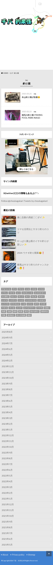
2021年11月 (8, 510)
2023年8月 (7, 389)
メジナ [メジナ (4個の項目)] (19, 308)
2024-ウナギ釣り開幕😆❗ (23, 253)
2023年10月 (8, 377)
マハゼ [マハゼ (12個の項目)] (11, 308)
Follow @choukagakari (12, 201)
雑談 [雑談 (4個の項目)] (29, 315)
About (5, 554)
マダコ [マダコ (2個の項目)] (4, 308)
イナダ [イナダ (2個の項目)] (41, 289)
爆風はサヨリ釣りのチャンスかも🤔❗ (25, 267)
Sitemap (31, 554)
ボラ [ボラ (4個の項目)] (36, 304)
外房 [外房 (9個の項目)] (20, 311)
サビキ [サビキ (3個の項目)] (33, 296)
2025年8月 (7, 331)
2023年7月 (7, 395)
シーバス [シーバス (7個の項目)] (5, 304)
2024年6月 (7, 349)
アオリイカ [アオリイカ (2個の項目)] (6, 289)
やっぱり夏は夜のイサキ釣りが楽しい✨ (25, 243)
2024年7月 (7, 343)
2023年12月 (8, 366)
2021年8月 (7, 527)
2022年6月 (7, 469)
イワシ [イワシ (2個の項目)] (4, 293)
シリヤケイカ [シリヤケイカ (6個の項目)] (31, 300)
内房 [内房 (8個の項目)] (3, 311)
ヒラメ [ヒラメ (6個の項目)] (30, 304)
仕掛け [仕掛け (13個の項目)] (46, 308)
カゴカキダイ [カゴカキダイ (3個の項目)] (40, 293)
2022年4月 (7, 481)
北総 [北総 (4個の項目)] (9, 311)
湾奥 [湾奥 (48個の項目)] (3, 315)
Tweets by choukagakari (36, 201)
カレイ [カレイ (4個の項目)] (13, 296)
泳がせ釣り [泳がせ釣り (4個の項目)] (34, 311)
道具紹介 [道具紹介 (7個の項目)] (11, 315)
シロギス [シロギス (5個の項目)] (41, 300)
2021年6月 (7, 539)
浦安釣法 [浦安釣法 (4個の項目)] (44, 311)
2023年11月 (8, 372)
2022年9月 (7, 452)
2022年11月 (8, 441)
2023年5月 (7, 406)
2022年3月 (7, 487)
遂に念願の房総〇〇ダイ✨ (23, 218)
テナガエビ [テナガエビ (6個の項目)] (15, 304)
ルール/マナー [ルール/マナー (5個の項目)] (29, 308)
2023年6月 (7, 400)
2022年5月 (7, 475)
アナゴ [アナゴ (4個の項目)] (20, 289)
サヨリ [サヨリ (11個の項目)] (41, 296)
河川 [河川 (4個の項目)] (26, 311)
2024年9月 (7, 337)
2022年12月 (8, 435)
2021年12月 (8, 504)
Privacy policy (18, 554)
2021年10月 (8, 515)
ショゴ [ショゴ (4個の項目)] (20, 300)
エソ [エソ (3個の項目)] (18, 293)
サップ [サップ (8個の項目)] (20, 296)
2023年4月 (7, 412)
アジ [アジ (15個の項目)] (14, 289)
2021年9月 (7, 521)
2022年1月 (7, 498)
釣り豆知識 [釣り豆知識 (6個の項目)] (21, 315)
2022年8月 (7, 458)
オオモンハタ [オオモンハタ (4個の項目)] (27, 293)
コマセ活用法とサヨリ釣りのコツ (25, 231)
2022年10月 (8, 446)
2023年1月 (7, 429)
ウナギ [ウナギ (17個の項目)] (11, 293)
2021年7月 (7, 533)
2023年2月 (7, 423)
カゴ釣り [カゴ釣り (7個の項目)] (5, 296)
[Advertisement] (26, 51)
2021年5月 (7, 544)
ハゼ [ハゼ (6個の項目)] (23, 304)
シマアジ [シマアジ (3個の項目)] (12, 300)
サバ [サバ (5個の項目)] (27, 296)
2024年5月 (7, 354)
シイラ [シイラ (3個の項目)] (4, 300)
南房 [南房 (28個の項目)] (15, 311)
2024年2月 (7, 360)
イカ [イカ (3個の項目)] (27, 289)
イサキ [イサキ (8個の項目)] (33, 289)
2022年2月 (7, 492)
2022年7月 (7, 464)
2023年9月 (7, 383)
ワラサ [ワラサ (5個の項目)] (39, 308)
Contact (40, 3)
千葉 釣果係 (18, 560)
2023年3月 (7, 418)
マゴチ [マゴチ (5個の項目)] (43, 304)
